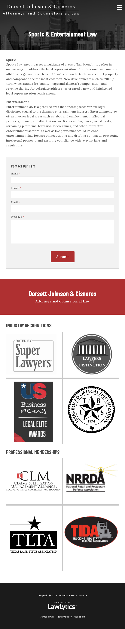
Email (15, 202)
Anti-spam (79, 616)
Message (17, 216)
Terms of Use (47, 616)
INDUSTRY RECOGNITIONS (29, 325)
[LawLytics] (62, 606)
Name (15, 173)
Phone (16, 188)
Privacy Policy (64, 616)
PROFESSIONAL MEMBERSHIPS (33, 452)
